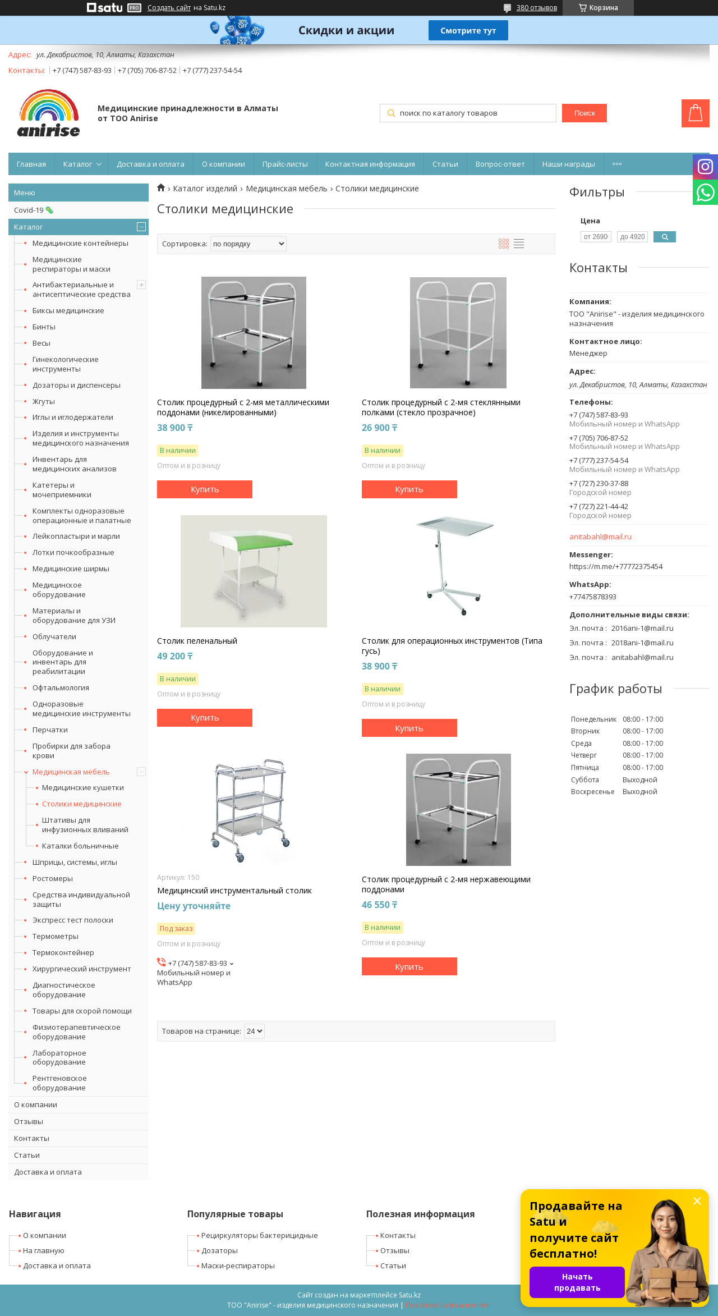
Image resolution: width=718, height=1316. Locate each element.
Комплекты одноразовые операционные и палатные (82, 515)
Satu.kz (410, 1295)
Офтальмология (61, 687)
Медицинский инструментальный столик (234, 891)
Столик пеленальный (197, 641)
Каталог (77, 164)
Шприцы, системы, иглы (75, 862)
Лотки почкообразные (73, 552)
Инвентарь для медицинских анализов (75, 464)
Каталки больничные (80, 846)
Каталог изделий (205, 189)
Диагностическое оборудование (64, 989)
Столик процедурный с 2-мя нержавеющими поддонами (446, 884)
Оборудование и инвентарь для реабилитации (63, 662)
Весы (41, 343)
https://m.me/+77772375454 (615, 566)
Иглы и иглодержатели (73, 417)
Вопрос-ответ (500, 164)
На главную (44, 1250)
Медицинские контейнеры (80, 243)
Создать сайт (169, 8)
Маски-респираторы (238, 1265)
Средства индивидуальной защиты (81, 899)
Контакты (31, 1138)
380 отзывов (537, 7)
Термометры (56, 936)
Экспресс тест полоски (73, 920)
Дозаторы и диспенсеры (77, 385)
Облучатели (54, 636)
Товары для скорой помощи (82, 1011)
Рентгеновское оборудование (60, 1083)
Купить (205, 488)
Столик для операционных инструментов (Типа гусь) (452, 646)
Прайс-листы (285, 164)
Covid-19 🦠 (34, 210)
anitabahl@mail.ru (600, 537)
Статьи (445, 164)
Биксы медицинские (68, 310)
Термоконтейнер (63, 952)
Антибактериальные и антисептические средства (82, 289)
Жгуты (44, 401)
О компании (223, 164)
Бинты (44, 327)
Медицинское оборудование (59, 589)
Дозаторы (219, 1250)
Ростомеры (53, 878)
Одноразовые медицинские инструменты (82, 708)
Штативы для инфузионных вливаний (85, 824)
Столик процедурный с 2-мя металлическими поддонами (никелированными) (243, 407)
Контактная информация (370, 164)
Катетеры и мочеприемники (62, 489)
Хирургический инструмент (82, 969)
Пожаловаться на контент (448, 1305)
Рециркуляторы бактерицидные (259, 1235)
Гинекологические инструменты (66, 364)
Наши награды (568, 164)
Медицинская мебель (71, 772)
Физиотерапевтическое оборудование (77, 1032)
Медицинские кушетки (83, 787)
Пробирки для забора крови (72, 750)
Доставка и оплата (151, 164)
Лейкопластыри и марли (76, 536)
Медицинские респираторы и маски (72, 264)
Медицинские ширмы (71, 568)
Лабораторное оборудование (59, 1057)
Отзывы (28, 1121)
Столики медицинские (82, 804)
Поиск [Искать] (584, 113)
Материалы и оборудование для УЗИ (74, 615)
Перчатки (50, 730)
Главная (31, 164)
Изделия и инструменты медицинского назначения (81, 438)
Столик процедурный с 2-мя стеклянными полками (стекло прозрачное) (441, 407)
